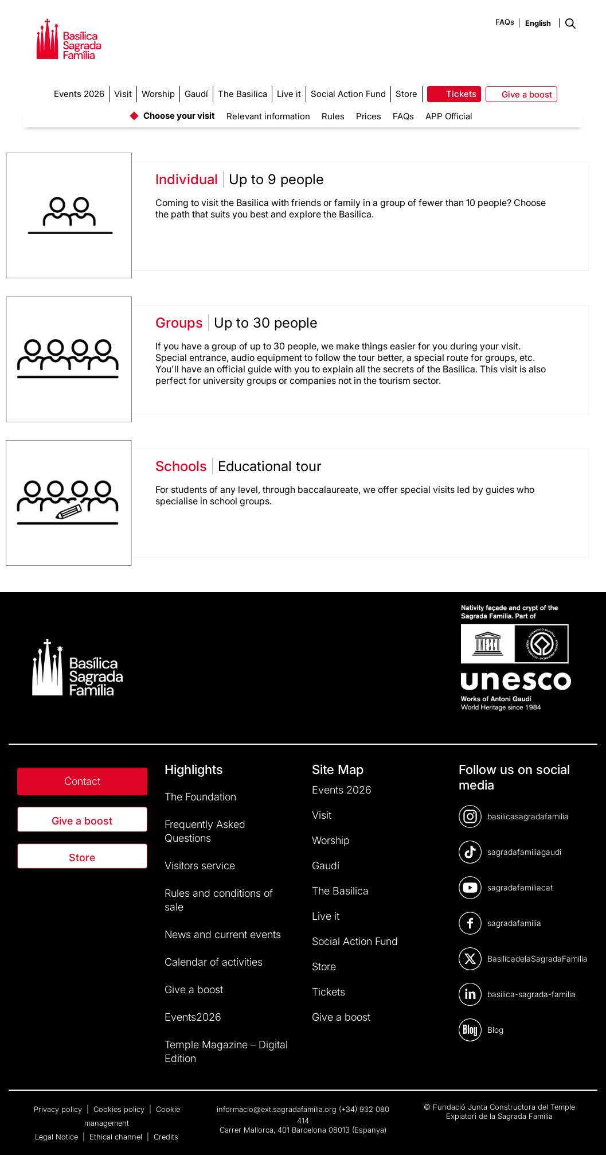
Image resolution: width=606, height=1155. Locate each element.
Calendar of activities (214, 962)
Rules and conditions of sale (219, 900)
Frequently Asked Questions (205, 831)
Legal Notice (57, 1136)
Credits (166, 1136)
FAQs (504, 21)
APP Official (448, 116)
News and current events (223, 934)
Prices (368, 116)
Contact (82, 781)
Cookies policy (120, 1109)
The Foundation (200, 797)
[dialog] (584, 1132)
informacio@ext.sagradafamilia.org (277, 1109)
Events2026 (193, 1017)
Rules (333, 116)
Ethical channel (116, 1136)
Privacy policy (59, 1109)
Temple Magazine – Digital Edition (226, 1051)
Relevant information (268, 116)
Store (82, 857)
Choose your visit (179, 115)
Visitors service (200, 866)
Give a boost (82, 821)
